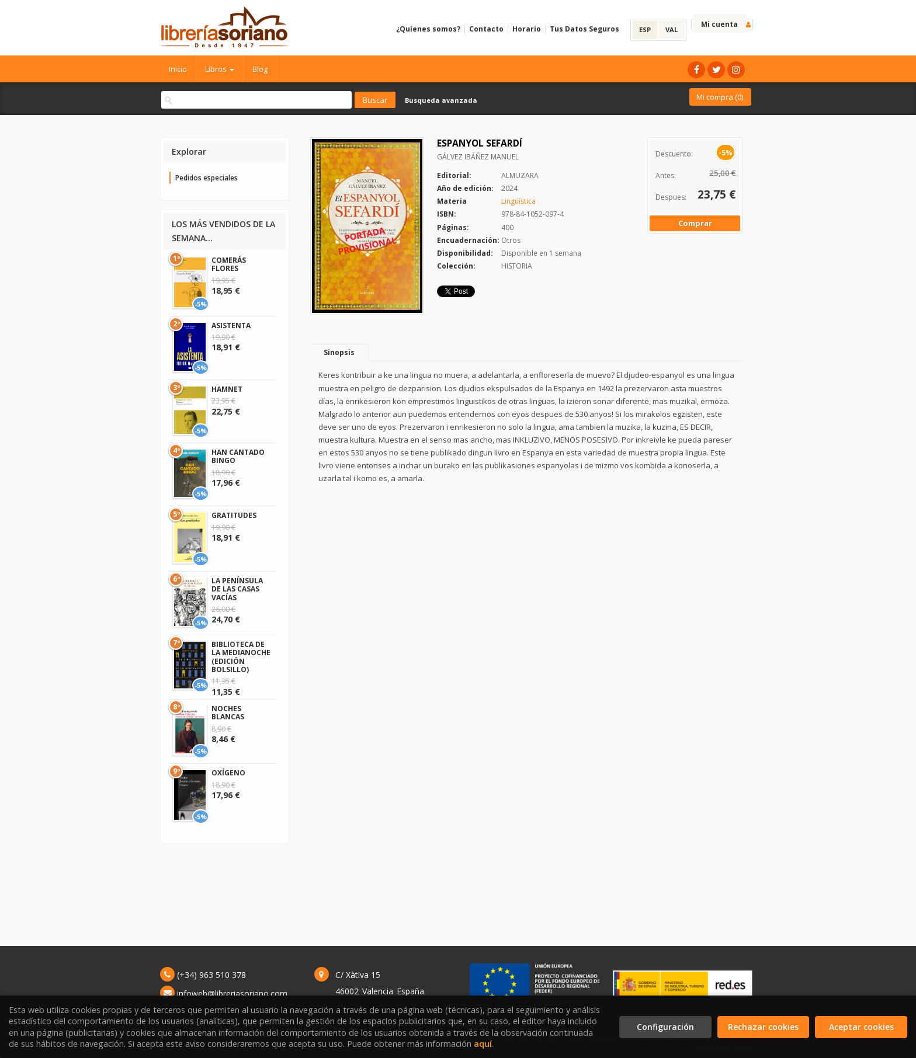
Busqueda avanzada (441, 100)
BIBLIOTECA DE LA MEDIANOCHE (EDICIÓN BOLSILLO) (240, 656)
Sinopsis (339, 352)
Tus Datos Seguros (584, 29)
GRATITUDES (233, 515)
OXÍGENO (228, 773)
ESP (645, 29)
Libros (219, 69)
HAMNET (226, 389)
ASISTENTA (231, 325)
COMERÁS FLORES (228, 264)
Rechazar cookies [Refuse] (763, 1026)
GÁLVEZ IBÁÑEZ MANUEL (478, 157)
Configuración (665, 1026)
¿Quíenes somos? (428, 29)
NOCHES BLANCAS (227, 713)
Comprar (695, 223)
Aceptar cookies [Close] (861, 1026)
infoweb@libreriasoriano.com (232, 993)
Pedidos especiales (206, 178)
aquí (483, 1043)
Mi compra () (719, 97)
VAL (671, 29)
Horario (526, 29)
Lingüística (518, 201)
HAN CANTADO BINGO (238, 456)
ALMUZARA (520, 175)
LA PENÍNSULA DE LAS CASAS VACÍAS (237, 589)
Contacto (486, 29)
